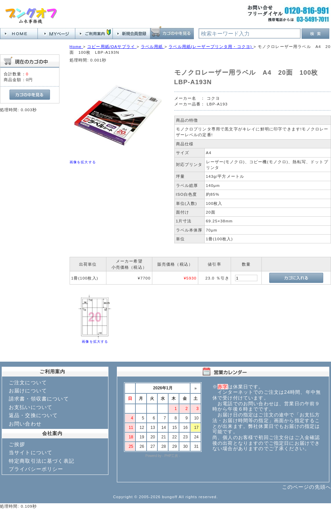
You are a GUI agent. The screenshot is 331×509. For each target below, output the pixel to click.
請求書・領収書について (39, 399)
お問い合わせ (25, 424)
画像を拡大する (83, 162)
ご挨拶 (17, 444)
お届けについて (28, 390)
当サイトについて (30, 452)
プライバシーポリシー (36, 469)
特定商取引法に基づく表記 (41, 461)
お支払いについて (30, 407)
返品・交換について (33, 415)
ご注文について (28, 382)
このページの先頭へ (306, 487)
